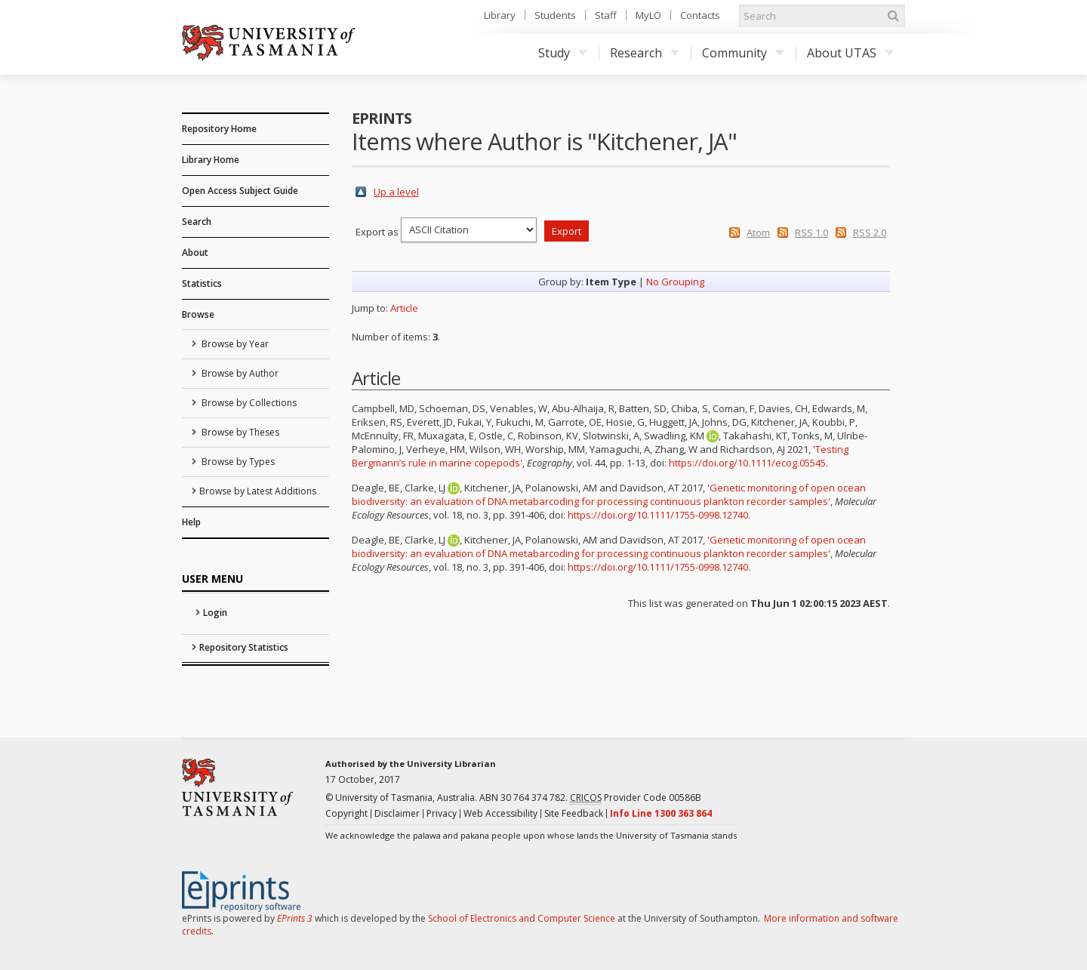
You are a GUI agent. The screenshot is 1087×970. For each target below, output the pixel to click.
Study (562, 53)
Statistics (202, 283)
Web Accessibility (500, 813)
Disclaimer (397, 813)
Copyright (346, 813)
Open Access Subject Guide (240, 190)
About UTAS (850, 53)
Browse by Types (237, 461)
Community (743, 53)
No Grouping (675, 281)
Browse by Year (234, 343)
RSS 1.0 (811, 232)
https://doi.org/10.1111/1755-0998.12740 (658, 515)
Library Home (210, 159)
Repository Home (219, 128)
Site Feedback (573, 813)
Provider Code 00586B (635, 798)
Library (500, 15)
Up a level (396, 192)
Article (404, 308)
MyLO (648, 15)
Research (644, 53)
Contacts (700, 15)
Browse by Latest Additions (257, 491)
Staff (606, 15)
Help (191, 522)
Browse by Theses (239, 432)
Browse (198, 314)
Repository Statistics (243, 647)
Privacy (441, 813)
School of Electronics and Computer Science (521, 918)
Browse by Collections (248, 402)
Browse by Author (239, 373)
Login (215, 612)
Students (555, 15)
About (195, 252)
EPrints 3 (295, 918)
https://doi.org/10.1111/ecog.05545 (747, 463)
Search (196, 221)
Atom (758, 232)
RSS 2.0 (869, 232)
